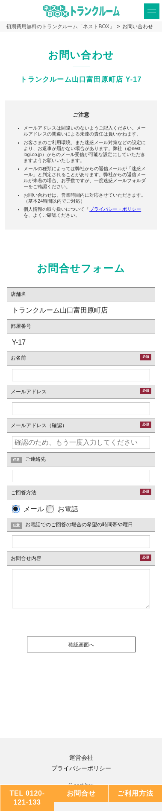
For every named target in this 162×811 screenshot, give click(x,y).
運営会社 (81, 757)
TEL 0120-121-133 (27, 798)
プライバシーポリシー (81, 768)
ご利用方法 (135, 793)
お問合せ (81, 793)
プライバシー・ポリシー (115, 209)
